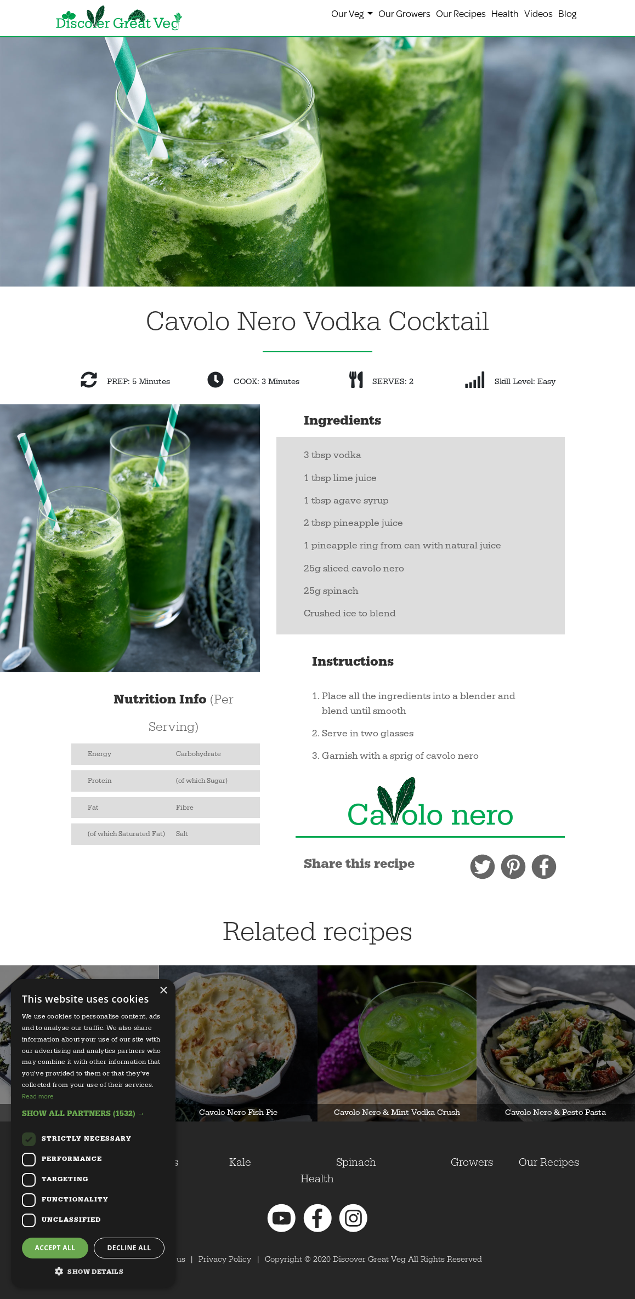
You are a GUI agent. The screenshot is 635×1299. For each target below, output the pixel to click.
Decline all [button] (129, 1247)
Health (505, 13)
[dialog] (93, 1133)
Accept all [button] (55, 1247)
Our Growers (404, 13)
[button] (93, 1113)
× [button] (163, 991)
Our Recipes (461, 13)
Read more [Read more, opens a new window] (38, 1096)
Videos (538, 13)
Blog (567, 13)
